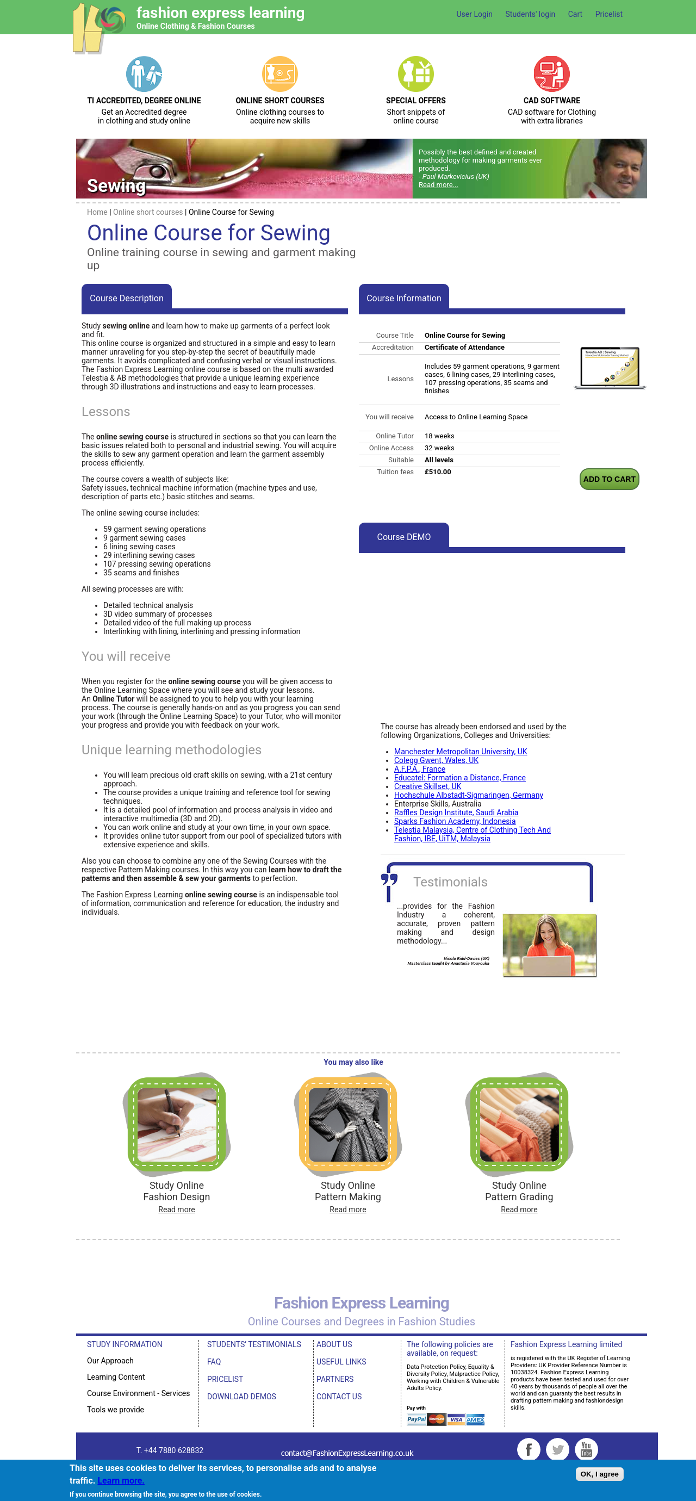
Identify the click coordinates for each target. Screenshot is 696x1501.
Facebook (528, 1449)
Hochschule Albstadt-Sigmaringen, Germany (468, 795)
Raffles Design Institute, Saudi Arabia (456, 812)
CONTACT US (339, 1396)
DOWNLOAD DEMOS (241, 1396)
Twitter (557, 1449)
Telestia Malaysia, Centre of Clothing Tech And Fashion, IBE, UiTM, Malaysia (472, 834)
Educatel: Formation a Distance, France (460, 777)
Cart (575, 14)
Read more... (438, 185)
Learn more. (121, 1480)
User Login (475, 14)
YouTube (586, 1449)
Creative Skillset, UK (427, 786)
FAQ (214, 1361)
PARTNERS (334, 1379)
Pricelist (609, 14)
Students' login (530, 14)
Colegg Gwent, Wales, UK (436, 760)
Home (97, 212)
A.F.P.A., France (419, 769)
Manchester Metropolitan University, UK (460, 751)
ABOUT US (334, 1344)
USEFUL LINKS (341, 1361)
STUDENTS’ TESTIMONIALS (254, 1344)
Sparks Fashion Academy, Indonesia (455, 821)
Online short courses (148, 212)
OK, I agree (600, 1474)
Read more (176, 1209)
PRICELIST (225, 1379)
